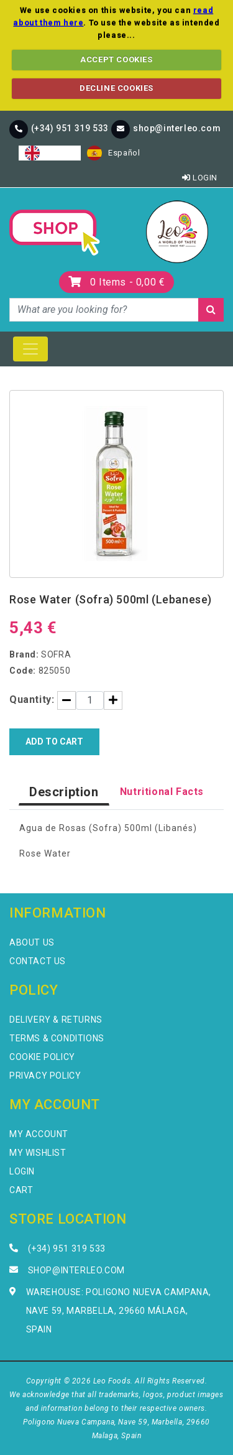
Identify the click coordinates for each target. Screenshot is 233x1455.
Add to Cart (54, 741)
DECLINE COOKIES (116, 88)
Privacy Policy (45, 1076)
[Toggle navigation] (30, 349)
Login (199, 177)
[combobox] (50, 153)
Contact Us (37, 961)
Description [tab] (64, 791)
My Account (38, 1134)
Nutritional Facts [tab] (162, 791)
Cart (21, 1190)
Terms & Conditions (56, 1038)
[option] (113, 153)
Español (113, 153)
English (50, 153)
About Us (32, 942)
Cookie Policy (42, 1057)
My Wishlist (37, 1153)
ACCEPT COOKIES (116, 59)
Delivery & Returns (56, 1020)
